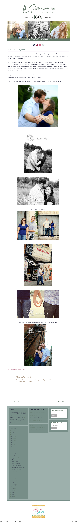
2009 (12, 488)
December (14, 452)
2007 (12, 490)
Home (38, 401)
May (13, 477)
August (14, 471)
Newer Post (16, 401)
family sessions (20, 414)
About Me (27, 40)
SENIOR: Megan (15, 461)
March (13, 481)
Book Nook (23, 412)
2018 (12, 436)
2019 (12, 434)
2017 (12, 438)
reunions (22, 419)
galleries (35, 40)
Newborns (12, 417)
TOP (76, 521)
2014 (12, 444)
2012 (12, 448)
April (13, 479)
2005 (12, 494)
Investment (44, 40)
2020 (12, 432)
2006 (12, 492)
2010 (12, 486)
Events (11, 414)
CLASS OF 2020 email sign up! (58, 422)
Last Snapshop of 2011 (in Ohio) (18, 467)
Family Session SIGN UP (57, 410)
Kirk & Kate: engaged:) (17, 50)
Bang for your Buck (16, 463)
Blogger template (4, 521)
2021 (12, 430)
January (14, 484)
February (14, 483)
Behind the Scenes (14, 412)
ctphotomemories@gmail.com (36, 417)
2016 (12, 440)
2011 (12, 450)
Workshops (12, 422)
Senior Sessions (15, 421)
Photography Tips (13, 419)
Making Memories (16, 460)
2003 (12, 496)
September (14, 458)
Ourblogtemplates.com (15, 521)
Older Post (61, 401)
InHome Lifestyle (19, 416)
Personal (20, 417)
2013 (12, 446)
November (14, 454)
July (13, 473)
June (13, 475)
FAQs (52, 40)
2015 (12, 442)
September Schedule (16, 469)
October (14, 456)
